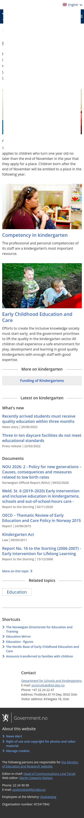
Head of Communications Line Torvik (50, 774)
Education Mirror (18, 636)
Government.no (29, 718)
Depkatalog (48, 797)
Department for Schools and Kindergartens (51, 681)
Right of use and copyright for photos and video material (40, 743)
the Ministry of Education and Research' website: (40, 764)
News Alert (14, 736)
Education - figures (19, 642)
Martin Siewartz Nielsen (36, 778)
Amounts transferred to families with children (39, 656)
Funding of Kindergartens (42, 380)
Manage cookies (17, 751)
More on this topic (15, 571)
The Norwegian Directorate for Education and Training (39, 629)
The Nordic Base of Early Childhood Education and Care (42, 649)
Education (17, 592)
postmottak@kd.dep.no (48, 685)
